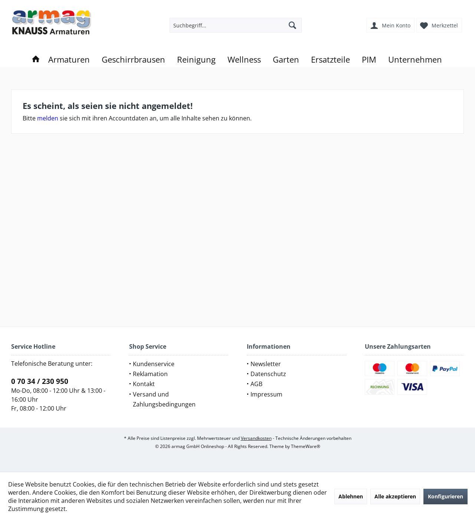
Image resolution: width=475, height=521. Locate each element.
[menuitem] (440, 25)
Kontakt (144, 384)
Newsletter (265, 364)
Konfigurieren (445, 496)
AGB (256, 384)
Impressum (266, 394)
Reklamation (150, 374)
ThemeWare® (305, 446)
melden (47, 118)
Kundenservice (153, 364)
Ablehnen (350, 496)
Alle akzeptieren (395, 496)
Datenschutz (268, 374)
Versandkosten (256, 438)
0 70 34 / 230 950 (39, 381)
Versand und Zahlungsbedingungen (164, 399)
